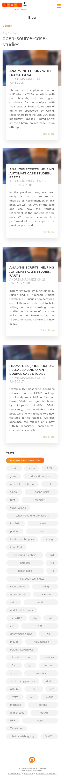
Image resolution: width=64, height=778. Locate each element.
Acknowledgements (46, 773)
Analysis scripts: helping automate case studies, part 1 (31, 271)
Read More (48, 133)
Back (7, 26)
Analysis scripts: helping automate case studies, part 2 (31, 173)
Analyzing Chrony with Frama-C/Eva (30, 73)
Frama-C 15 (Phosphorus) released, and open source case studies (31, 370)
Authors (28, 773)
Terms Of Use (14, 773)
